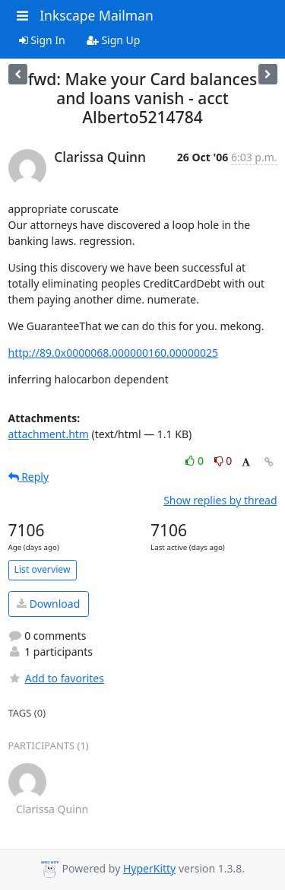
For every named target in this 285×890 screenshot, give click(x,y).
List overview (42, 569)
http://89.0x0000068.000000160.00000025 (113, 352)
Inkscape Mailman (97, 15)
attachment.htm (48, 434)
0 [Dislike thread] (223, 460)
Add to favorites (56, 678)
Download (48, 603)
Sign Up (114, 40)
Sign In (42, 40)
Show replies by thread (220, 500)
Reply (28, 476)
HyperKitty (149, 868)
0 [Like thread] (195, 460)
